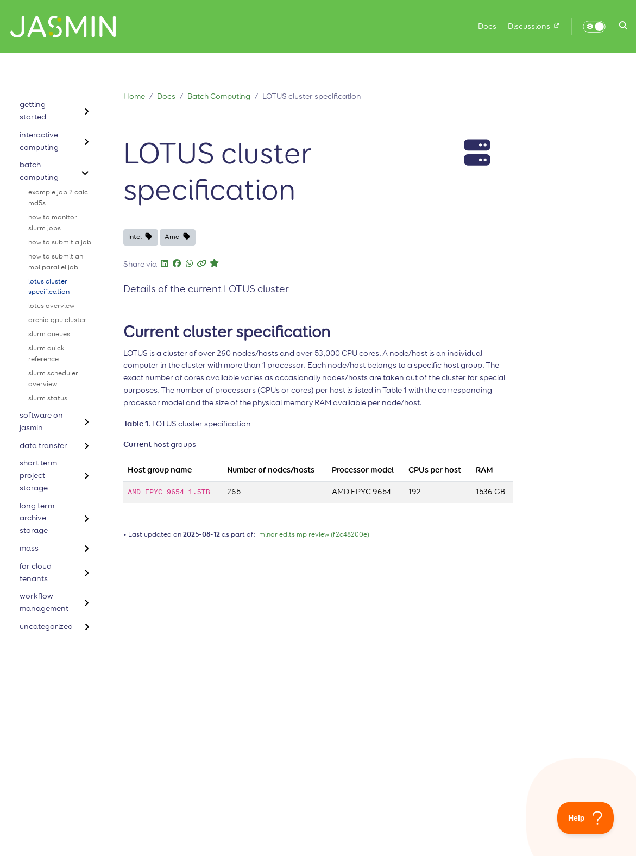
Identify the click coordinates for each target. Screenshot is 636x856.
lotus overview (51, 306)
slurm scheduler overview (53, 379)
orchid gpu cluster (57, 320)
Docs (166, 96)
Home (134, 96)
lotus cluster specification (49, 287)
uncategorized (46, 626)
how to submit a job (59, 242)
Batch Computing (218, 96)
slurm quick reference (46, 354)
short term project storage (38, 475)
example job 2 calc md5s (58, 198)
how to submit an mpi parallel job (55, 262)
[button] (623, 26)
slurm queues (49, 334)
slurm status (47, 398)
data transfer (43, 446)
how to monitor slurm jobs (52, 223)
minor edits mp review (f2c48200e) (314, 534)
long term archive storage (37, 518)
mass (29, 548)
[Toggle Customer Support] (585, 818)
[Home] (59, 26)
